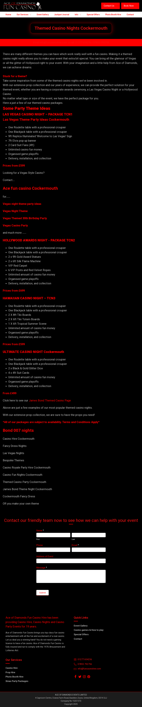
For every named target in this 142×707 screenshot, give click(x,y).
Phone (39, 545)
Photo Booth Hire (14, 676)
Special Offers (81, 634)
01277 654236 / (84, 42)
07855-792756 (101, 42)
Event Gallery (81, 625)
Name (40, 530)
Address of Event (44, 556)
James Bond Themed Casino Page (50, 400)
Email (75, 545)
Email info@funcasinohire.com (50, 42)
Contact (78, 639)
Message (41, 567)
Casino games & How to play (88, 630)
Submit (42, 592)
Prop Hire (10, 672)
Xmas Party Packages (17, 681)
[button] (110, 6)
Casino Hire (12, 668)
